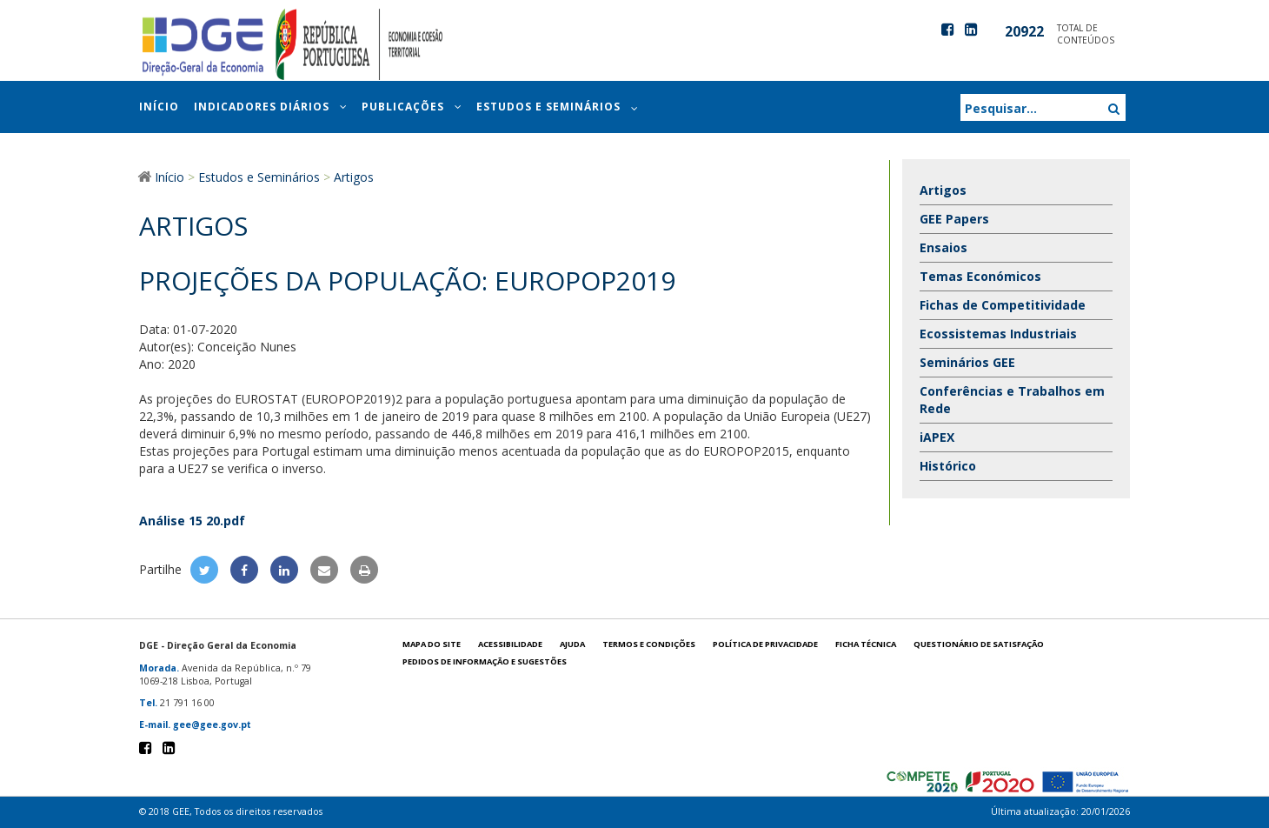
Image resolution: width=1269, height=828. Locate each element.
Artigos (943, 190)
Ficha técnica (865, 644)
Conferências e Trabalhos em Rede (1012, 400)
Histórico (948, 465)
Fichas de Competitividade (1003, 305)
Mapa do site (431, 644)
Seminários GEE (967, 362)
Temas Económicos (980, 276)
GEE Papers (954, 218)
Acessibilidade (510, 644)
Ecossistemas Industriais (998, 333)
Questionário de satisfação (979, 644)
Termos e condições (648, 644)
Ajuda (572, 644)
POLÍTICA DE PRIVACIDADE (765, 644)
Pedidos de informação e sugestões (484, 661)
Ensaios (943, 247)
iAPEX (937, 437)
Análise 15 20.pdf (192, 520)
